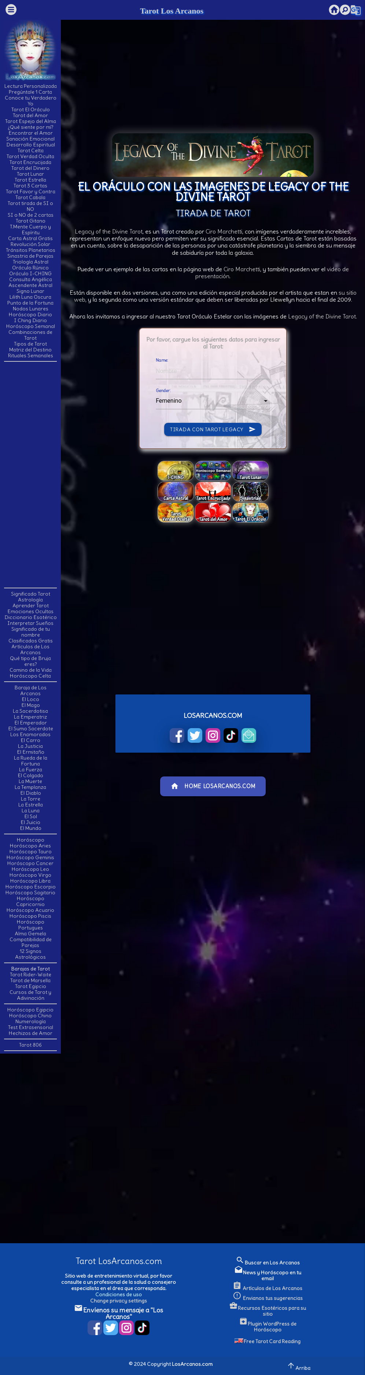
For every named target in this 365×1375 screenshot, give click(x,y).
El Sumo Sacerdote (30, 728)
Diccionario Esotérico (30, 617)
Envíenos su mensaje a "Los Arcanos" (118, 1313)
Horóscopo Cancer (30, 863)
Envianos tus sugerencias (268, 1298)
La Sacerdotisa (30, 711)
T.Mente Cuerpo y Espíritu (30, 229)
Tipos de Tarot (30, 343)
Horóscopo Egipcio (30, 1009)
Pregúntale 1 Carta (30, 92)
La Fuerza (30, 769)
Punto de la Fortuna (30, 302)
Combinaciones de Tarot (30, 335)
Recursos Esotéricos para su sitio (267, 1311)
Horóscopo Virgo (30, 875)
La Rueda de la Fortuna (30, 760)
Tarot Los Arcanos (171, 10)
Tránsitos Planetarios (30, 250)
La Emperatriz (30, 716)
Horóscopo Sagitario (30, 892)
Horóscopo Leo (30, 869)
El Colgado (30, 775)
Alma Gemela (30, 933)
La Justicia (30, 746)
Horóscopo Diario (30, 314)
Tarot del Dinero (30, 168)
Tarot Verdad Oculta (30, 156)
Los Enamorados (30, 734)
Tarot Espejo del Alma (30, 121)
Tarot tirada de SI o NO (30, 206)
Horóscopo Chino (30, 1015)
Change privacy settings (118, 1300)
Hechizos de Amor (30, 1033)
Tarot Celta (31, 150)
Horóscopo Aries (30, 845)
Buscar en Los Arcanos (268, 1262)
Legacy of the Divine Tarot (109, 231)
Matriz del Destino (30, 349)
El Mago (30, 705)
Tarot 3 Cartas (30, 185)
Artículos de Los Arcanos (30, 649)
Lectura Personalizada (30, 86)
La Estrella (30, 804)
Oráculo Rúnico (30, 267)
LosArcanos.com (192, 1364)
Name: (162, 360)
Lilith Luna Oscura (30, 297)
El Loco (30, 699)
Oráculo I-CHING (30, 273)
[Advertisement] (33, 474)
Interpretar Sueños (30, 623)
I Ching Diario (30, 320)
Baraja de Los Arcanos (30, 690)
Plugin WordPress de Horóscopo (267, 1326)
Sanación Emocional (30, 138)
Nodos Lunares (30, 308)
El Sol (30, 816)
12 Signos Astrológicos (30, 954)
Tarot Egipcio (30, 986)
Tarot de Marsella (30, 980)
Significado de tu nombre (30, 632)
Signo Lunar (30, 291)
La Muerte (30, 781)
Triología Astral (30, 261)
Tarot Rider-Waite (30, 974)
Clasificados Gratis (30, 640)
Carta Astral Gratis (30, 238)
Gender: (163, 390)
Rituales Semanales (30, 355)
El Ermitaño (30, 752)
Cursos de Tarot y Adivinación (30, 995)
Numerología (30, 1021)
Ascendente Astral (30, 285)
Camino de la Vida (31, 670)
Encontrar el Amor (30, 133)
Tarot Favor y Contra (30, 191)
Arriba (298, 1366)
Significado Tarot (30, 593)
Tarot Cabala (30, 197)
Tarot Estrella (30, 179)
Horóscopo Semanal (30, 326)
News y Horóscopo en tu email (267, 1275)
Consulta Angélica (30, 279)
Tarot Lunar (30, 174)
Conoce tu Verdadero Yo (30, 100)
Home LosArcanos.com (212, 786)
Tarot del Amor (30, 115)
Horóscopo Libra (30, 880)
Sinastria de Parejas (30, 256)
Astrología (30, 599)
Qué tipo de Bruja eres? (30, 661)
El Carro (30, 740)
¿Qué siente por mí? (31, 127)
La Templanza (30, 787)
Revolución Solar (30, 244)
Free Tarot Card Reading (268, 1341)
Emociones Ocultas (30, 611)
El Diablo (30, 793)
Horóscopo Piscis (30, 916)
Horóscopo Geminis (30, 857)
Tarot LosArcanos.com (118, 1261)
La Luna (31, 810)
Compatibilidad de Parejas (31, 942)
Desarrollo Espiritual (30, 144)
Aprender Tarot (30, 605)
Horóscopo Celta (30, 675)
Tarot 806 (30, 1045)
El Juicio (30, 822)
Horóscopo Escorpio (30, 886)
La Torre (30, 798)
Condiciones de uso (118, 1294)
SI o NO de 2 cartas (31, 215)
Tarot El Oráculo (30, 109)
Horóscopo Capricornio (30, 901)
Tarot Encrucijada (30, 162)
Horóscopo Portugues (30, 924)
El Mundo (30, 828)
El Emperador (30, 722)
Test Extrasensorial (30, 1027)
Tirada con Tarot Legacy (213, 429)
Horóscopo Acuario (30, 910)
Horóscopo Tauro (31, 851)
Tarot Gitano (30, 220)
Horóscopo (30, 839)
